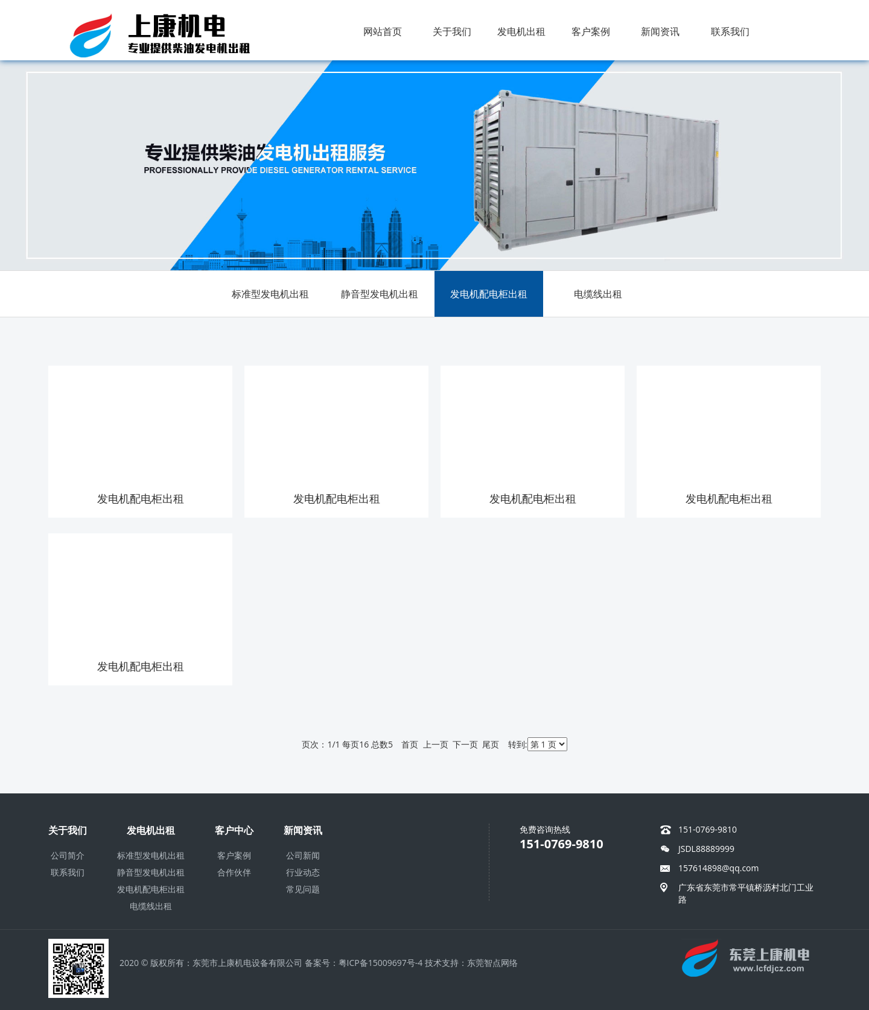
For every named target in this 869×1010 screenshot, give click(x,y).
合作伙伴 (234, 872)
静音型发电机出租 (379, 293)
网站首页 (382, 31)
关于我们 (452, 31)
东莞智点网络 (492, 962)
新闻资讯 (660, 31)
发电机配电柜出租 (488, 293)
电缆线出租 (598, 293)
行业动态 (303, 872)
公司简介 (67, 855)
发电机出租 (521, 31)
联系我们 (730, 31)
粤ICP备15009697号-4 (381, 962)
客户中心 (234, 830)
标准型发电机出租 (270, 293)
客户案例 (590, 31)
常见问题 (303, 889)
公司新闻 (303, 855)
